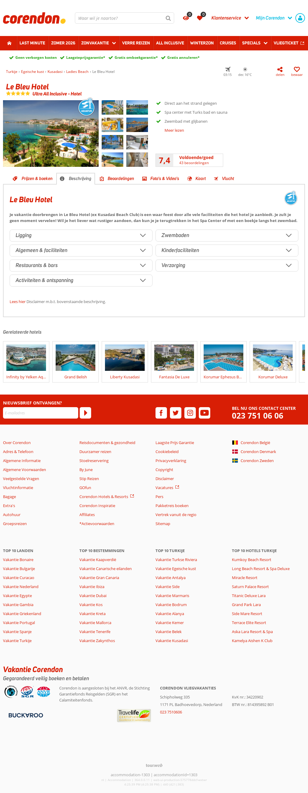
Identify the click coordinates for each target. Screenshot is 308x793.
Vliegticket (286, 43)
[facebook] (161, 413)
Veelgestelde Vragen (21, 478)
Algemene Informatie (22, 460)
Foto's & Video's (164, 178)
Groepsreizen (15, 523)
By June (86, 469)
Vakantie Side (168, 586)
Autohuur (11, 514)
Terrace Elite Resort (249, 622)
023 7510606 (171, 712)
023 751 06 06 (257, 415)
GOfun (85, 487)
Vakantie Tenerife (94, 631)
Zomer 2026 (63, 43)
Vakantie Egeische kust (176, 568)
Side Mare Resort (247, 613)
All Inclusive (170, 43)
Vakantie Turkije (17, 640)
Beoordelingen (121, 178)
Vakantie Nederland (20, 586)
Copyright (164, 469)
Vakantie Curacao (18, 577)
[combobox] (124, 18)
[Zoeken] (168, 18)
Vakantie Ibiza (91, 586)
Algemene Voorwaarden (24, 469)
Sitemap (163, 523)
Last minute (32, 43)
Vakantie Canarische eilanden (105, 568)
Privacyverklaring (171, 460)
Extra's (9, 505)
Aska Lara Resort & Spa (252, 631)
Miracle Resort (244, 577)
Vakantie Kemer (170, 622)
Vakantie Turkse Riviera (176, 559)
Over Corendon (17, 442)
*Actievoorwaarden (96, 523)
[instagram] (190, 413)
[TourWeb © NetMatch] (154, 765)
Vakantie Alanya (170, 613)
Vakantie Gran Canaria (99, 577)
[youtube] (204, 413)
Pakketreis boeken (172, 505)
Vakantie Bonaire (18, 559)
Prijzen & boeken (37, 178)
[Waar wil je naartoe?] (124, 18)
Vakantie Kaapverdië (97, 559)
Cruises (228, 43)
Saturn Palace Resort (250, 586)
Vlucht (228, 178)
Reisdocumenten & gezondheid (107, 442)
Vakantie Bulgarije (19, 568)
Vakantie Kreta (92, 613)
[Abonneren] (85, 413)
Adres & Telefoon (18, 451)
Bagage (9, 496)
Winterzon (202, 43)
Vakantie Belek (169, 631)
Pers (159, 496)
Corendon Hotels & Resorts (103, 496)
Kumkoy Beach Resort (251, 559)
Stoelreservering (94, 460)
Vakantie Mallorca (95, 622)
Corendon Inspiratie (97, 505)
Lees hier (18, 301)
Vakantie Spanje (17, 631)
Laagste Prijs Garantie (175, 442)
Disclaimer (165, 478)
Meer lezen (174, 130)
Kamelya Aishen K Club (252, 640)
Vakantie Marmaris (172, 595)
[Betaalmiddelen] (25, 714)
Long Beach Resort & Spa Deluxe (261, 568)
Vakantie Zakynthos (97, 640)
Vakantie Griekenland (22, 613)
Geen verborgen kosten (36, 57)
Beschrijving (80, 178)
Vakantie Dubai (92, 595)
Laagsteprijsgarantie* (85, 57)
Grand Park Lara (246, 604)
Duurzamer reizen (95, 451)
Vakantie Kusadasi (172, 640)
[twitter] (175, 413)
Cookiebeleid (167, 451)
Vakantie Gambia (18, 604)
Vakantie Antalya (171, 577)
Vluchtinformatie (18, 487)
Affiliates (87, 514)
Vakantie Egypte (17, 595)
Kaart (201, 178)
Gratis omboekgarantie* (136, 57)
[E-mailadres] (40, 413)
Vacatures (164, 487)
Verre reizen (136, 43)
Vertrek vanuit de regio (176, 514)
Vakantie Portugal (19, 622)
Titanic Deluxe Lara (249, 595)
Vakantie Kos (91, 604)
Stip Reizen (89, 478)
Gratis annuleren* (183, 57)
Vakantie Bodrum (171, 604)
